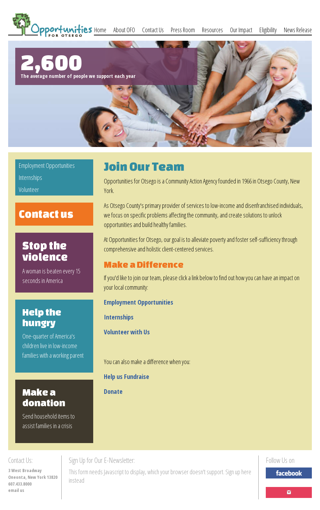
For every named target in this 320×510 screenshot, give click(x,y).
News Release (298, 30)
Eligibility (268, 30)
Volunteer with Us (127, 332)
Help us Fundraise (126, 376)
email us (16, 490)
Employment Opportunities (47, 165)
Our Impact (241, 30)
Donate (113, 391)
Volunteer (29, 189)
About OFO (124, 30)
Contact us (46, 214)
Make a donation (43, 397)
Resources (212, 30)
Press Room (183, 30)
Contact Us (153, 30)
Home (100, 30)
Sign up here (238, 472)
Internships (30, 177)
